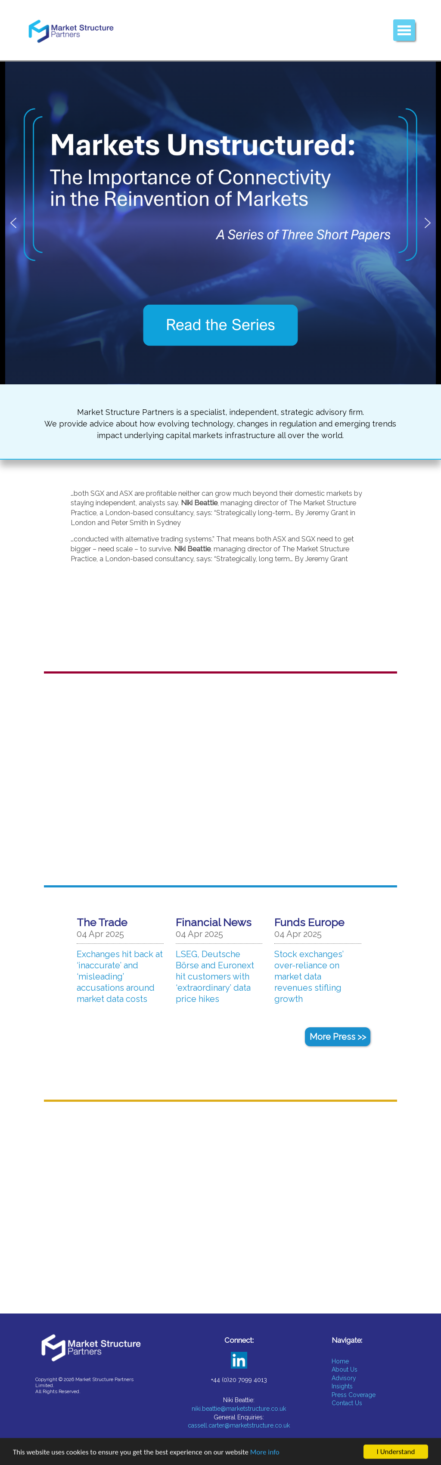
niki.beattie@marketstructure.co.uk (239, 1408)
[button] (220, 223)
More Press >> (338, 1037)
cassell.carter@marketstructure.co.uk (239, 1425)
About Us (344, 1369)
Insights (342, 1386)
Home (340, 1361)
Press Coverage (354, 1394)
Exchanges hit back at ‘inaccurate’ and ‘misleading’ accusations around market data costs (120, 976)
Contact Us (347, 1403)
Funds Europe (309, 922)
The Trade (102, 922)
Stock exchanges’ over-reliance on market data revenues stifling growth (309, 976)
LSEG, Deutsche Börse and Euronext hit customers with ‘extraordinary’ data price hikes (215, 976)
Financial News (214, 922)
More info (265, 1454)
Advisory (344, 1378)
